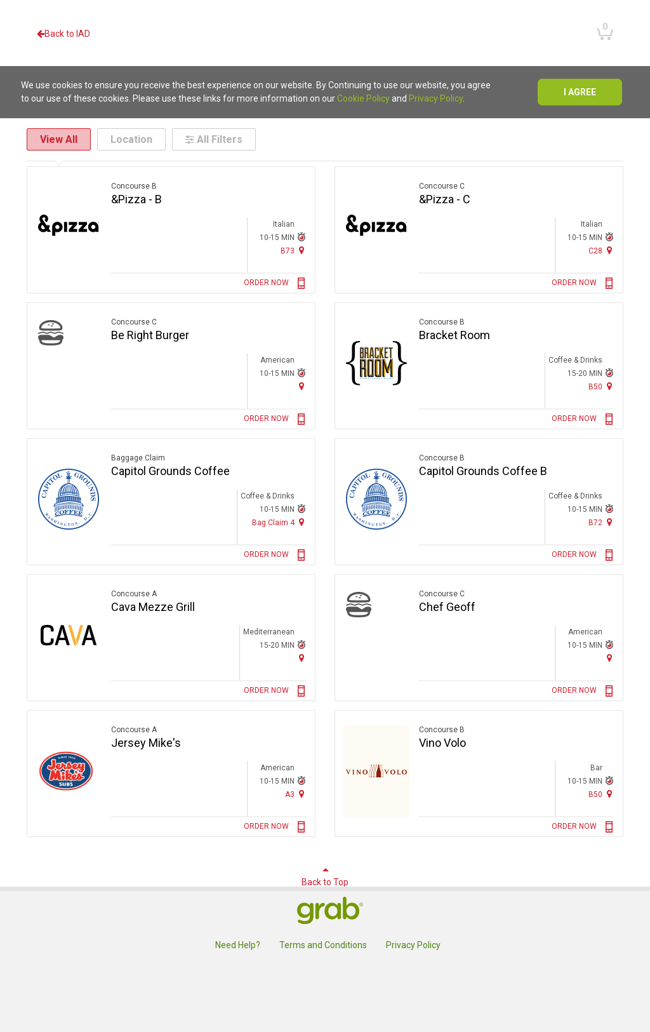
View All (58, 139)
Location (131, 139)
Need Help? (237, 945)
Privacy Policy (436, 98)
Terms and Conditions (323, 945)
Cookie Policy (363, 98)
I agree (580, 92)
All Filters (213, 139)
